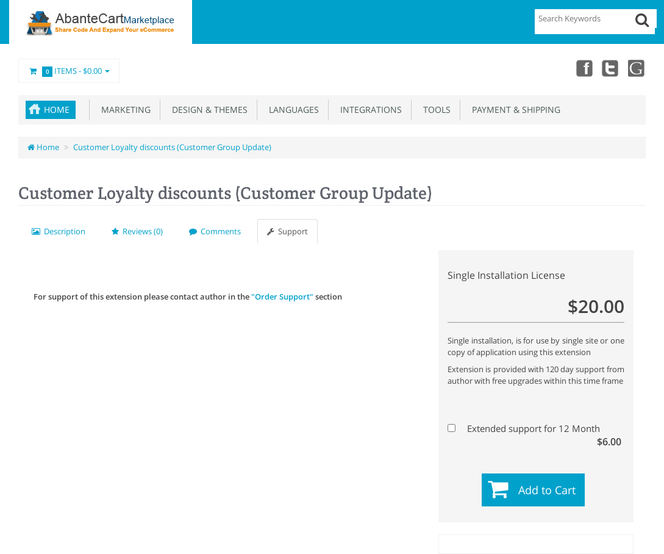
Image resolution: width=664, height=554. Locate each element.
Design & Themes (207, 109)
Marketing (123, 109)
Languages (291, 109)
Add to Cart (547, 490)
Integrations (368, 109)
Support (287, 231)
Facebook (583, 68)
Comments (215, 231)
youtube (637, 68)
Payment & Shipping (513, 109)
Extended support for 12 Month (534, 428)
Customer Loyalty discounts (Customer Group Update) (172, 147)
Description (58, 231)
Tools (434, 109)
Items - (69, 71)
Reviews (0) (137, 231)
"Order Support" (282, 296)
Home (57, 109)
